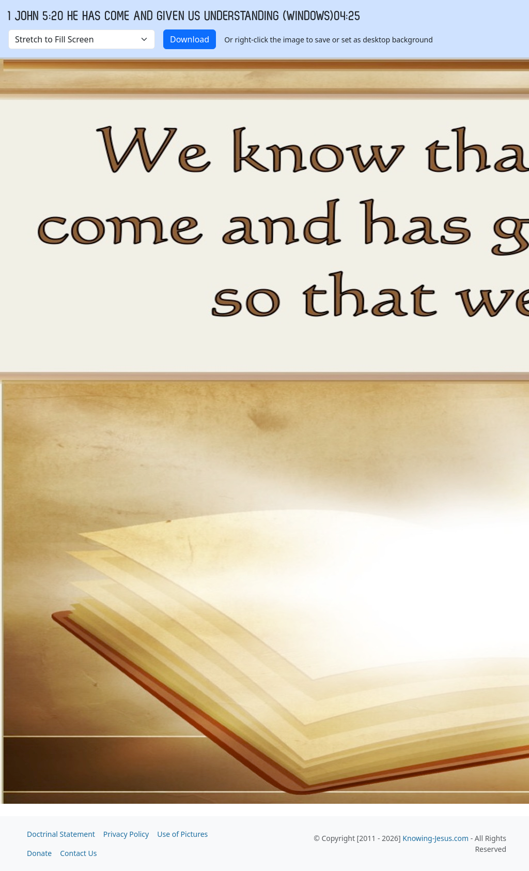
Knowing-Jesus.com (435, 838)
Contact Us (78, 853)
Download (189, 39)
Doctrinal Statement (61, 834)
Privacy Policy (126, 834)
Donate (39, 853)
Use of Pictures (182, 834)
